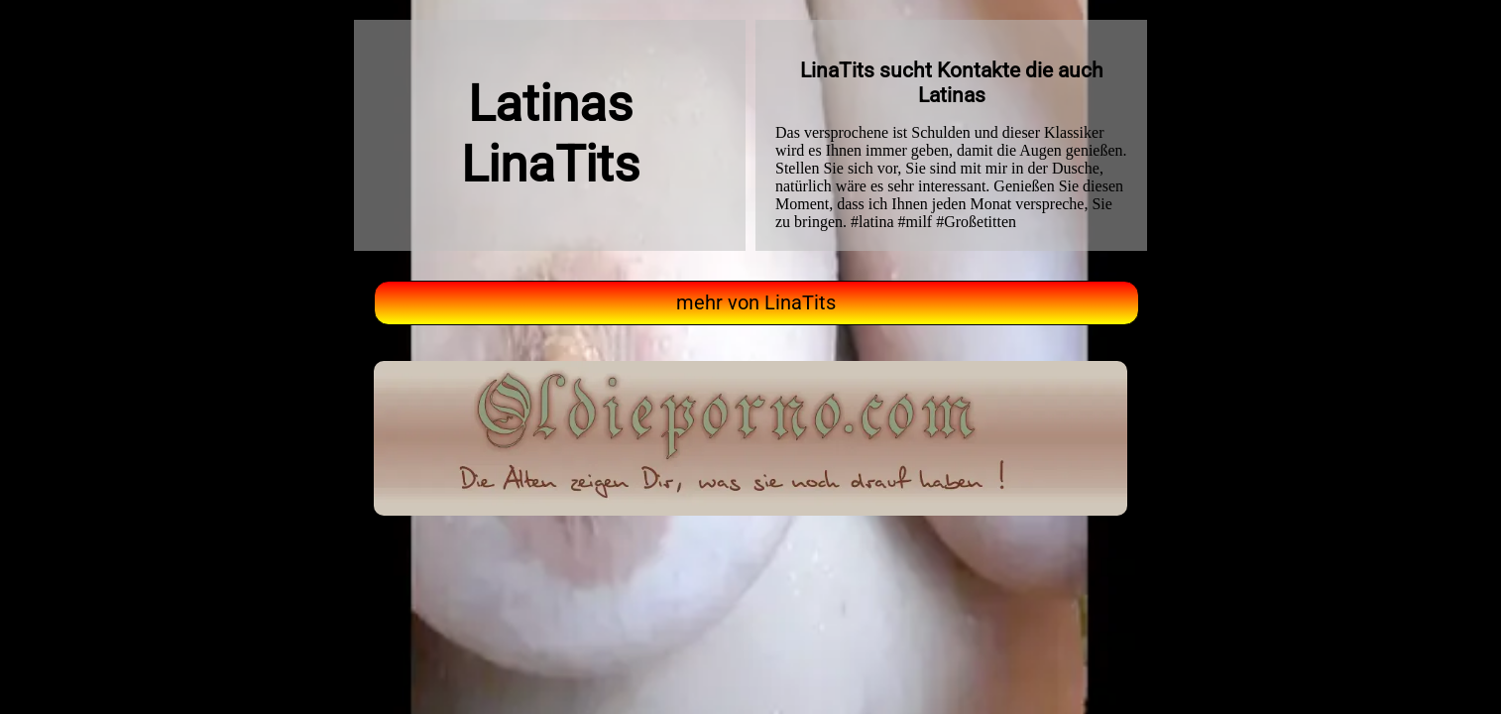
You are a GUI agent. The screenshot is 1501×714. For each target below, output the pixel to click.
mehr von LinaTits (756, 303)
